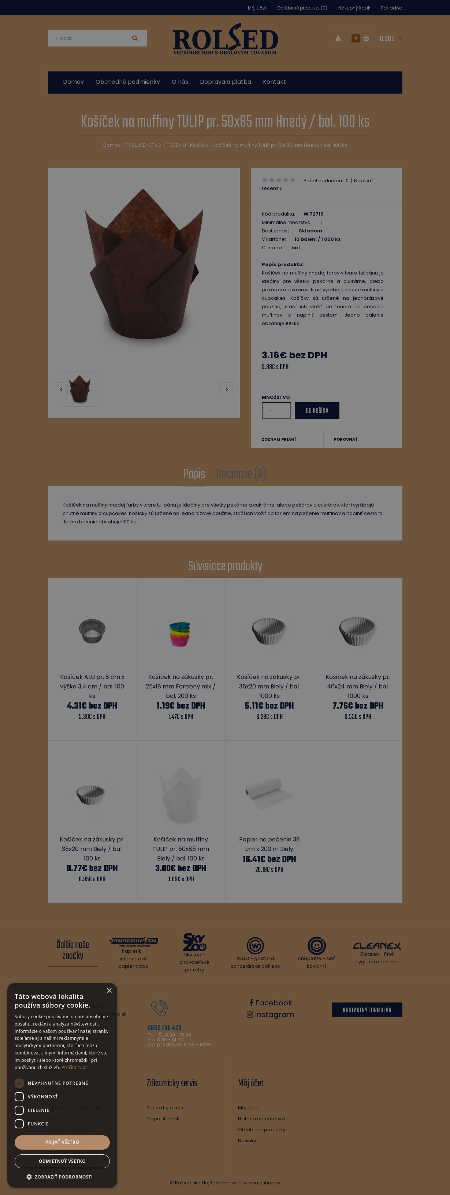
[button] (62, 1176)
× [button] (109, 991)
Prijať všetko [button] (62, 1142)
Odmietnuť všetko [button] (62, 1161)
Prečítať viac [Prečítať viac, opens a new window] (75, 1067)
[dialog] (225, 597)
